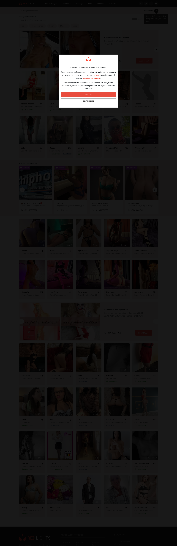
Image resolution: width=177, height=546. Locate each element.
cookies (96, 75)
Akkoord (88, 95)
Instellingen (88, 101)
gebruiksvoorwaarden (91, 78)
